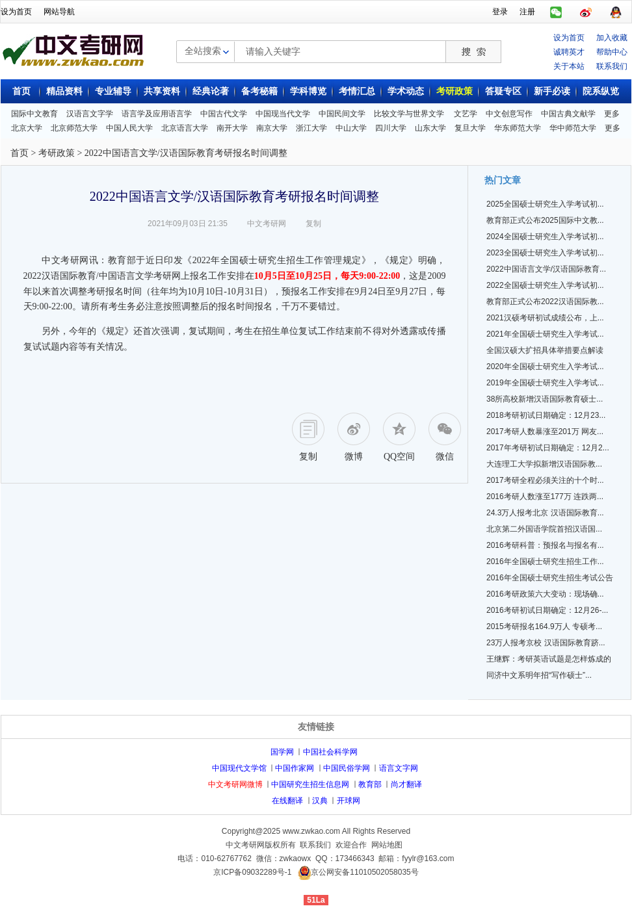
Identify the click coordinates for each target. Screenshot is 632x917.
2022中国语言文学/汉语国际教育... (546, 269)
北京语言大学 (184, 128)
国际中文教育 (34, 113)
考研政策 (454, 91)
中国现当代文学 (283, 113)
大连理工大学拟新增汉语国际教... (544, 464)
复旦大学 (470, 128)
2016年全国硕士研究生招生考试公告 (549, 577)
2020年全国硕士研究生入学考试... (545, 366)
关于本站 (569, 66)
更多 (612, 113)
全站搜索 (203, 50)
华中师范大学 (572, 128)
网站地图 (386, 844)
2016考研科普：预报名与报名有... (545, 545)
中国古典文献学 (568, 113)
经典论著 (210, 91)
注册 (527, 11)
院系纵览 (601, 91)
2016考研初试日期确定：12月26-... (547, 610)
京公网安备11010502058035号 (364, 872)
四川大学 (390, 128)
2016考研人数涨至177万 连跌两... (544, 496)
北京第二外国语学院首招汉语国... (544, 529)
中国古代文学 (223, 113)
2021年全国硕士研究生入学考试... (545, 334)
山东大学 (430, 128)
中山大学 (351, 128)
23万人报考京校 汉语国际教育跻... (545, 642)
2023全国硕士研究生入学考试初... (545, 252)
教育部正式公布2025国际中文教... (545, 220)
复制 (313, 223)
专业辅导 (113, 91)
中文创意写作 (509, 113)
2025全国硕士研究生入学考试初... (545, 204)
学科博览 (308, 91)
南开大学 (232, 128)
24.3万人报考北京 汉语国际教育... (545, 512)
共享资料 (162, 91)
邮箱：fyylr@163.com (416, 858)
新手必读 (552, 91)
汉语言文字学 (89, 113)
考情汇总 (357, 91)
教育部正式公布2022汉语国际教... (545, 301)
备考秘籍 (259, 91)
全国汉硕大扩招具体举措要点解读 (544, 350)
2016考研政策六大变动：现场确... (545, 594)
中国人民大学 (129, 128)
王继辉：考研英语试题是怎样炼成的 (548, 659)
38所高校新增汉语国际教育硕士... (544, 399)
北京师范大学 (74, 128)
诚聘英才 (569, 52)
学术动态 (406, 91)
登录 (500, 11)
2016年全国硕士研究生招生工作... (545, 561)
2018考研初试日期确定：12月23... (545, 415)
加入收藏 (611, 37)
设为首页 (16, 11)
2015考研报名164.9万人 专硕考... (544, 626)
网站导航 (59, 11)
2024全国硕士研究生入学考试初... (545, 236)
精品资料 (64, 91)
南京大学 (271, 128)
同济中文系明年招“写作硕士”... (539, 675)
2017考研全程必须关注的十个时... (545, 480)
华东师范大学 (517, 128)
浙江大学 (311, 128)
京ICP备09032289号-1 (252, 872)
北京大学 (26, 128)
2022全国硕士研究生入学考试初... (545, 285)
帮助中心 (611, 52)
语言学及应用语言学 (157, 113)
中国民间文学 (342, 113)
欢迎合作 (351, 844)
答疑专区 (503, 91)
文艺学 (465, 113)
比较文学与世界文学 (409, 113)
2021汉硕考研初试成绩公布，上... (545, 317)
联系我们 (611, 66)
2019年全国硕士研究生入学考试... (545, 382)
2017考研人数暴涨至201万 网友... (544, 431)
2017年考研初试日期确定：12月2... (547, 447)
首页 (21, 91)
